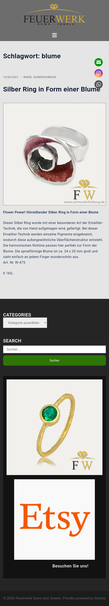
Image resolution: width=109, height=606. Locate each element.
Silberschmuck (44, 77)
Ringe (28, 77)
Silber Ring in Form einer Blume (51, 89)
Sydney (100, 598)
